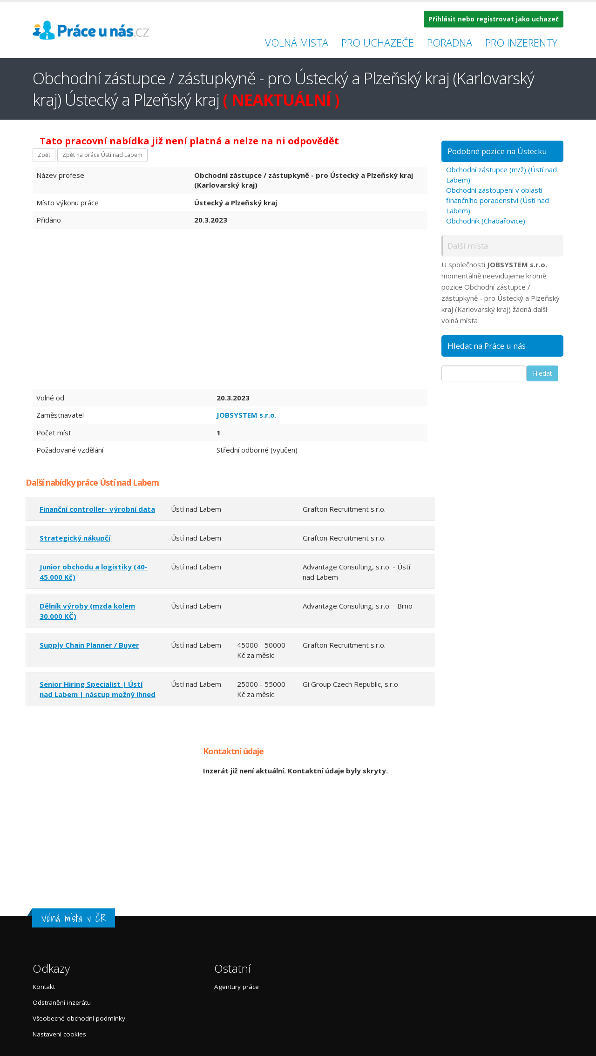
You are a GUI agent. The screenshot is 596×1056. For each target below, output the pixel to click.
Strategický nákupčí (75, 537)
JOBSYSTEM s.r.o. (247, 415)
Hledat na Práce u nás (486, 345)
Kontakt (44, 986)
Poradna (449, 42)
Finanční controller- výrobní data (97, 509)
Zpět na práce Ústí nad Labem (102, 155)
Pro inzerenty (521, 42)
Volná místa (296, 42)
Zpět (44, 155)
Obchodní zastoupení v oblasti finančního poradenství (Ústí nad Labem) (497, 200)
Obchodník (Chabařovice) (485, 220)
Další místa (467, 245)
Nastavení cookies (59, 1034)
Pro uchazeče (377, 42)
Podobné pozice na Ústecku (497, 151)
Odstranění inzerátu (62, 1002)
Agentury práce (236, 986)
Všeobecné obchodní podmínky (79, 1018)
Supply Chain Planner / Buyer (89, 645)
